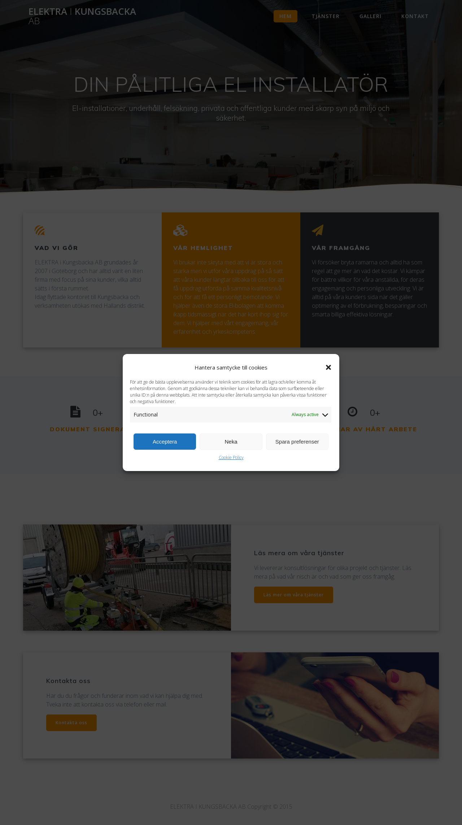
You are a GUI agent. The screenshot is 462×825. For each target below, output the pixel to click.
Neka (231, 446)
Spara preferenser (297, 446)
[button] (328, 372)
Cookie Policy (231, 462)
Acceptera (165, 446)
